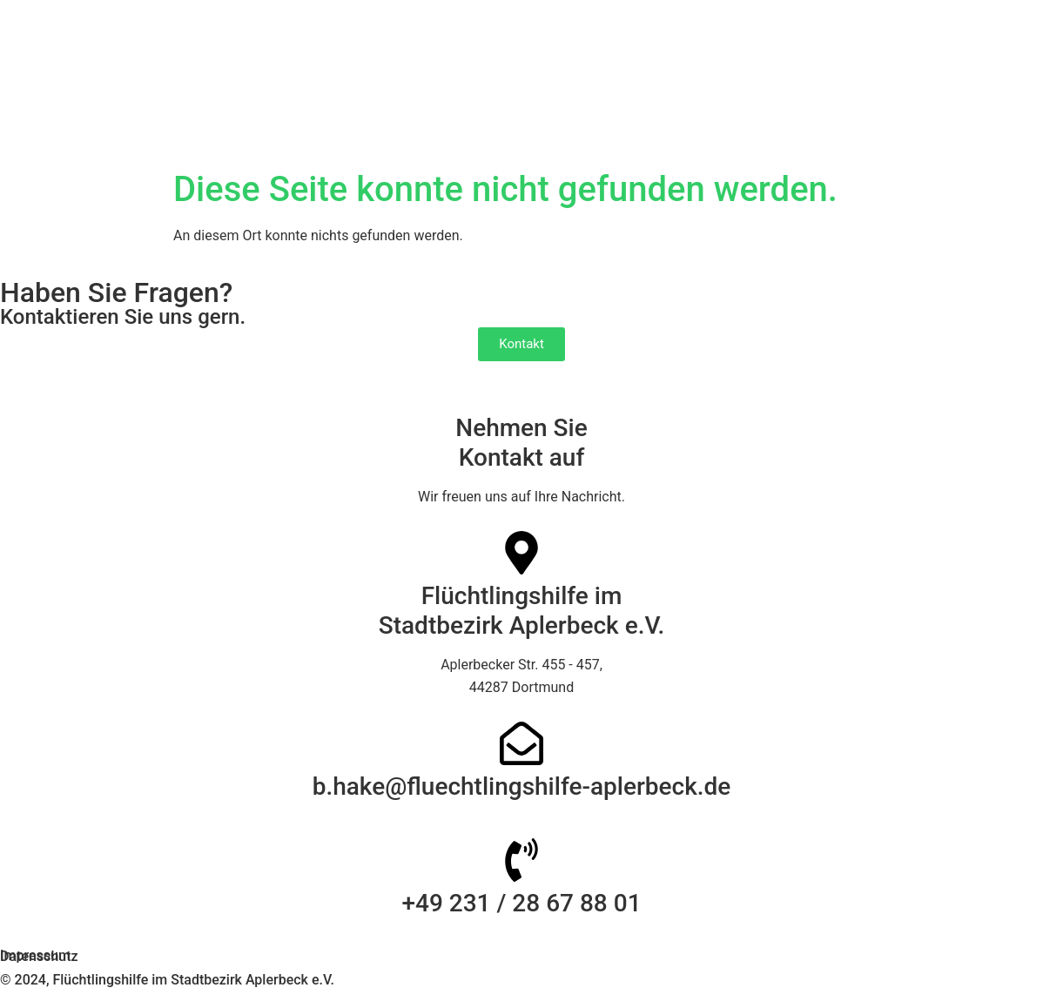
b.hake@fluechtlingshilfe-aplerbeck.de (522, 786)
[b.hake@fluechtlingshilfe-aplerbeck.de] (521, 743)
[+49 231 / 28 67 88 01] (521, 860)
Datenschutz (39, 956)
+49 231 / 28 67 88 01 (521, 903)
